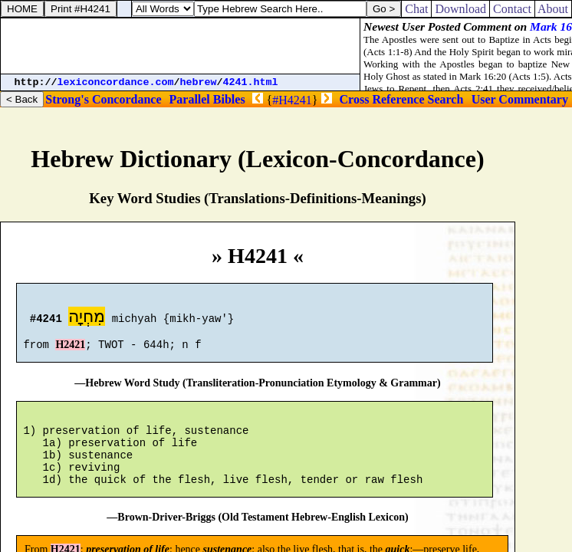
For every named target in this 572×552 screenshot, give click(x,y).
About (553, 8)
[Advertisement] (180, 46)
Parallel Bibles (207, 99)
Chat (416, 8)
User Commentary (520, 99)
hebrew (198, 82)
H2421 (70, 351)
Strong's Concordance (103, 99)
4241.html (250, 82)
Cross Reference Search (402, 99)
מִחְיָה (86, 318)
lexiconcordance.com (116, 82)
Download (460, 8)
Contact (512, 8)
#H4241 (292, 100)
